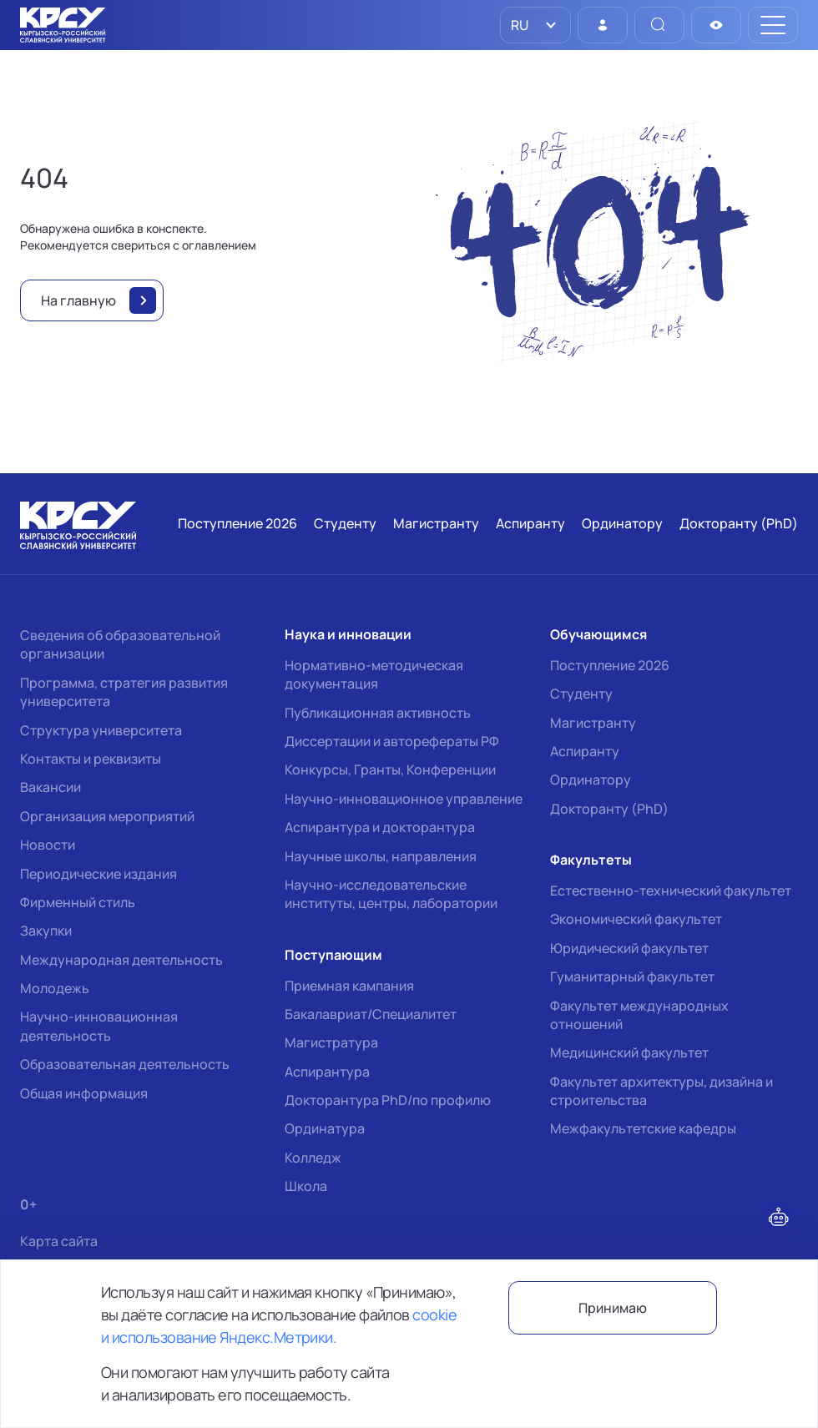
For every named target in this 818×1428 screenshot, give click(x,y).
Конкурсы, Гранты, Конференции (390, 769)
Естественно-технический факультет (670, 890)
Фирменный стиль (77, 902)
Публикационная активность (378, 713)
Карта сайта (59, 1241)
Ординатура (325, 1128)
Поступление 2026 (609, 665)
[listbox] (535, 25)
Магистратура (331, 1042)
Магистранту (593, 723)
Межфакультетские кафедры (643, 1128)
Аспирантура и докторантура (380, 827)
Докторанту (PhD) (609, 809)
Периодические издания (98, 874)
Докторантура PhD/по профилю (388, 1100)
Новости (47, 844)
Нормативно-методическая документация (374, 674)
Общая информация (84, 1093)
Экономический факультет (636, 919)
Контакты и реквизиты (90, 758)
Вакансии (50, 787)
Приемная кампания (349, 985)
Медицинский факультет (629, 1052)
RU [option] (518, 25)
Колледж (313, 1157)
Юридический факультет (629, 948)
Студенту (581, 693)
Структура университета (101, 730)
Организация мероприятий (107, 816)
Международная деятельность (121, 960)
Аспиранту (584, 751)
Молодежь (54, 988)
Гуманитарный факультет (632, 976)
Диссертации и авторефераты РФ (392, 741)
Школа (306, 1186)
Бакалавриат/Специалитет (371, 1014)
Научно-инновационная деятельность (99, 1025)
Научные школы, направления (381, 856)
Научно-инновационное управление (404, 799)
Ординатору (590, 779)
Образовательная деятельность (125, 1064)
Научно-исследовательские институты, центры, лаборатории (391, 893)
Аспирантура (327, 1071)
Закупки (46, 930)
